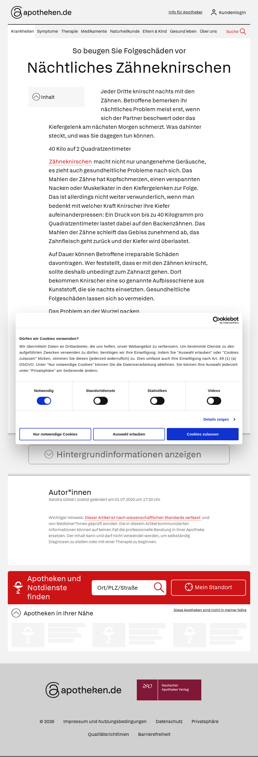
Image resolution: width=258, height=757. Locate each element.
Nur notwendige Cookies (55, 434)
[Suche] (235, 31)
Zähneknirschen (70, 161)
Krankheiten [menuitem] (22, 31)
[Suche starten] (159, 588)
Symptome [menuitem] (47, 31)
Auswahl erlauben (129, 434)
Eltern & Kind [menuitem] (155, 31)
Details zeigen (216, 419)
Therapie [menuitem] (69, 31)
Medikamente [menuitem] (94, 31)
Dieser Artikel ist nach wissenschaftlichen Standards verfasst (143, 518)
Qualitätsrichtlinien (108, 735)
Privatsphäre (204, 722)
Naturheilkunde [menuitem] (125, 31)
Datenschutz (169, 722)
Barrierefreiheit (154, 735)
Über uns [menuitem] (208, 31)
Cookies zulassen (203, 434)
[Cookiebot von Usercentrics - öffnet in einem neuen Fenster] (217, 320)
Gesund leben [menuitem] (183, 31)
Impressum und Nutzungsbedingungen (105, 722)
